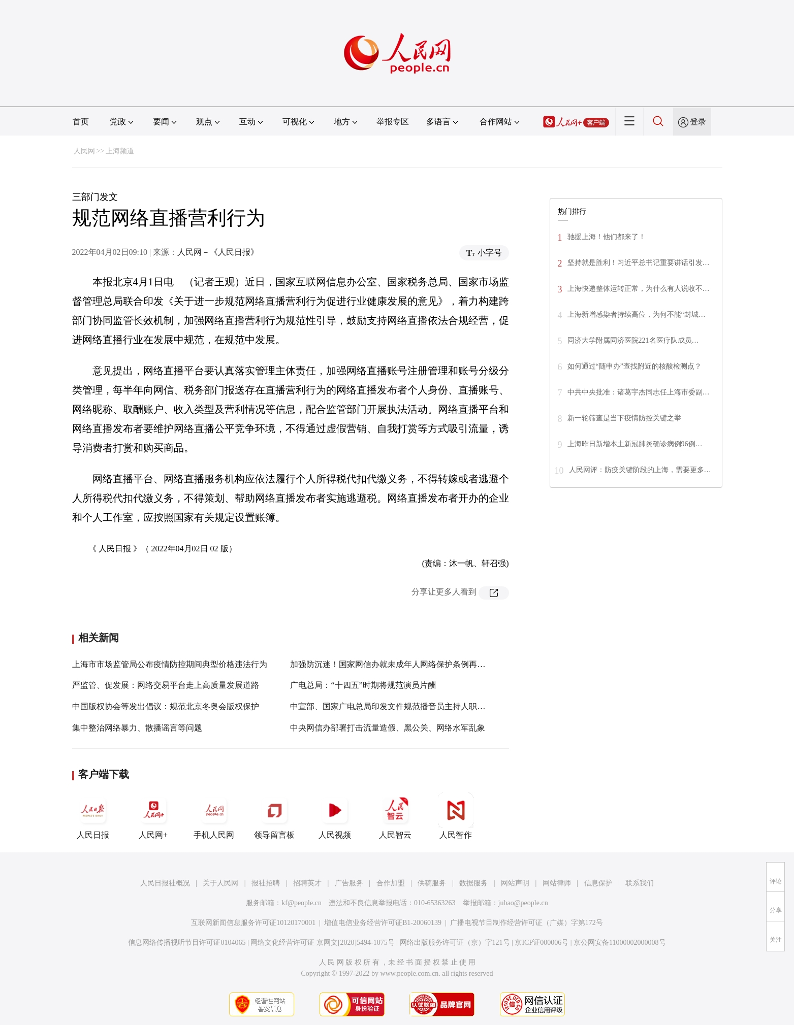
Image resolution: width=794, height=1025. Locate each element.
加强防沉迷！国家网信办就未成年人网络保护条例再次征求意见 (404, 664)
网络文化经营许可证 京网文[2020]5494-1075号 (322, 942)
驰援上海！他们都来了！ (606, 237)
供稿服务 (432, 883)
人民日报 (93, 815)
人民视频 (335, 815)
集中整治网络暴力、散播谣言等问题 (137, 727)
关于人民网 (220, 883)
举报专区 (392, 121)
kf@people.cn (301, 903)
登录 (698, 121)
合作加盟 (390, 883)
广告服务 (349, 883)
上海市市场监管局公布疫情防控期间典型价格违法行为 (169, 664)
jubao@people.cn (523, 903)
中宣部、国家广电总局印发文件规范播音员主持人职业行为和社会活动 (416, 706)
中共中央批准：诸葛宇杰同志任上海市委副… (638, 392)
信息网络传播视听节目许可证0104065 (186, 942)
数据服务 (473, 883)
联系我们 (639, 883)
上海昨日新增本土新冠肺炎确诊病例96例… (635, 444)
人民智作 (455, 815)
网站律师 (557, 883)
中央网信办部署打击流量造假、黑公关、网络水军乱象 (387, 727)
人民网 (84, 151)
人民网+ (153, 815)
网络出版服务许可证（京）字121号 (455, 942)
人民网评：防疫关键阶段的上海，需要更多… (640, 470)
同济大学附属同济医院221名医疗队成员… (633, 340)
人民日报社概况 (165, 883)
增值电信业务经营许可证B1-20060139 (382, 923)
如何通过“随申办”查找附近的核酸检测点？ (634, 366)
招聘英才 (307, 883)
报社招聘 (265, 883)
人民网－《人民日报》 (218, 252)
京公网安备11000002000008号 (619, 942)
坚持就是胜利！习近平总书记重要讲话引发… (638, 263)
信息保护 (598, 883)
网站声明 (515, 883)
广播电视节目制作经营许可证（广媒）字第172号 (526, 923)
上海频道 (120, 151)
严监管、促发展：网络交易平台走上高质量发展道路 (165, 685)
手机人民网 (214, 815)
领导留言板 (274, 815)
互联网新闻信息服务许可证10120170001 (253, 923)
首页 (81, 121)
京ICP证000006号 (541, 942)
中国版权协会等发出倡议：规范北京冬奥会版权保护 (165, 706)
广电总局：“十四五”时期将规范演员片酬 (362, 685)
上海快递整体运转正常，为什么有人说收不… (638, 288)
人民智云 (395, 815)
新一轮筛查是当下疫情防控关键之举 (624, 418)
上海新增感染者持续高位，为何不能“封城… (636, 314)
